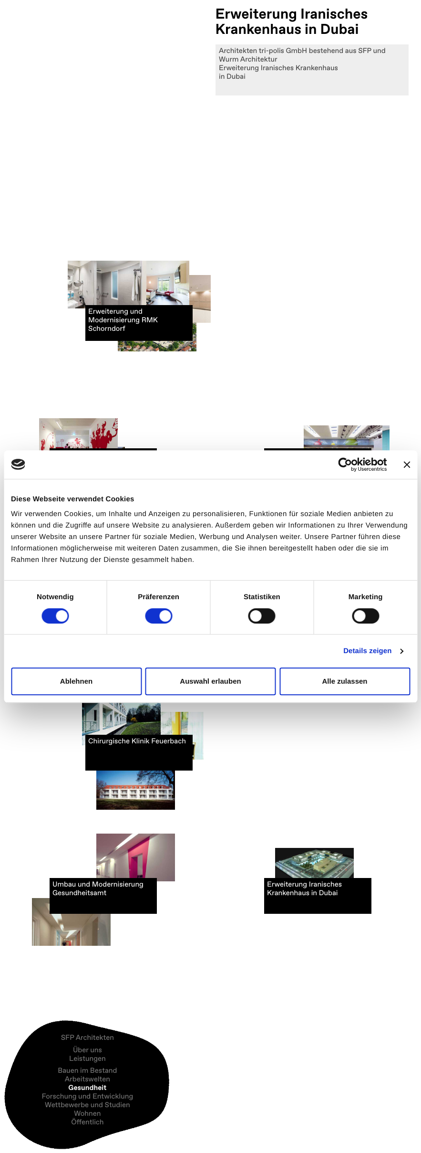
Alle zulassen (344, 681)
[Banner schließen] (406, 464)
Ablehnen (76, 681)
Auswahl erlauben (210, 681)
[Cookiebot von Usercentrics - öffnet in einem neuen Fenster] (345, 464)
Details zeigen (367, 651)
